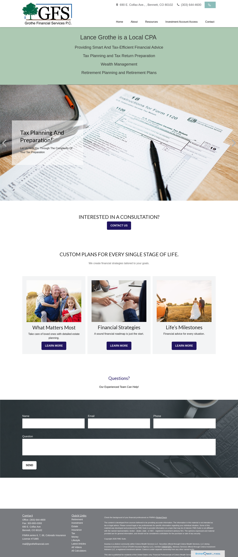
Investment (77, 523)
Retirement (77, 519)
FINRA (164, 547)
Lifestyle (76, 540)
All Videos (77, 547)
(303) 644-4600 (188, 4)
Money (75, 536)
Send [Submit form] (29, 465)
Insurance (77, 530)
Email (91, 416)
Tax (73, 533)
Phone (157, 416)
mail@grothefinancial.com (35, 544)
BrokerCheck (161, 517)
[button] (119, 22)
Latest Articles (79, 543)
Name (25, 416)
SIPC (170, 547)
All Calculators (79, 550)
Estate (75, 526)
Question (27, 436)
